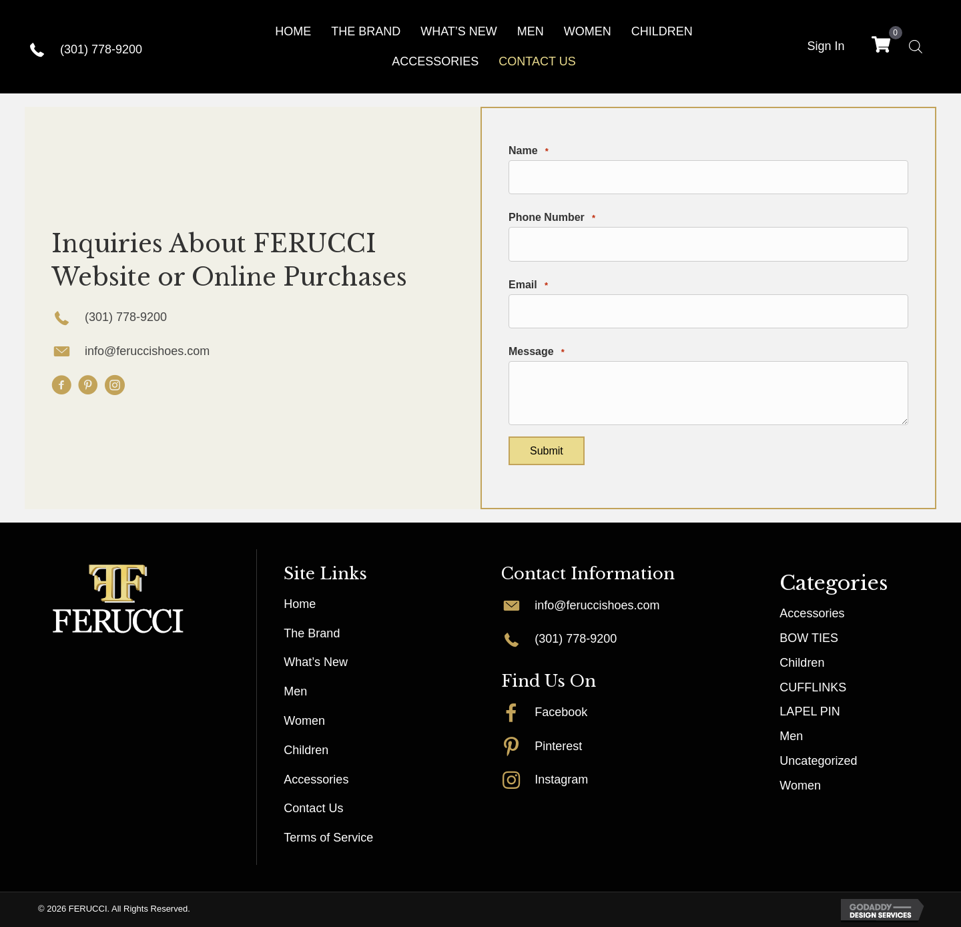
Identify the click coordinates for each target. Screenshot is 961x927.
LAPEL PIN (809, 711)
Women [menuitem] (304, 720)
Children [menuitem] (306, 750)
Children (801, 662)
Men (791, 736)
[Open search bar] (915, 46)
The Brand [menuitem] (312, 633)
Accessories (811, 613)
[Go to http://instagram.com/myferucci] (518, 779)
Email (528, 285)
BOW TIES (808, 638)
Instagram (561, 779)
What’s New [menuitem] (316, 662)
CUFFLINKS (812, 687)
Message (537, 352)
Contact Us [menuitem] (313, 808)
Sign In (825, 46)
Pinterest (558, 746)
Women (800, 785)
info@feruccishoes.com (147, 351)
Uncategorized (818, 760)
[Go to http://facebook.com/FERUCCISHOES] (518, 712)
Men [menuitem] (295, 691)
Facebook (561, 712)
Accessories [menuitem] (316, 779)
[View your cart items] (881, 46)
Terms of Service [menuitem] (328, 837)
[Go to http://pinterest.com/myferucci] (518, 746)
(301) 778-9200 (101, 49)
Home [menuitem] (300, 604)
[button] (61, 385)
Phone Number (552, 218)
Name (529, 151)
